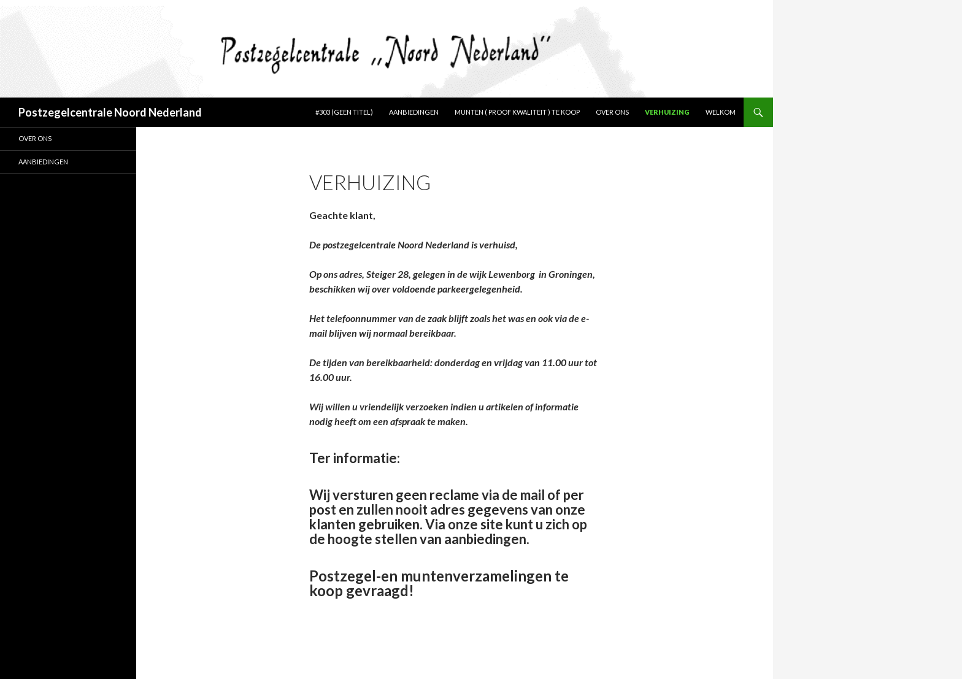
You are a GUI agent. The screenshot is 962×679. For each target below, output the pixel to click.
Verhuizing (667, 112)
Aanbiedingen (414, 112)
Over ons (612, 112)
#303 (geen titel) (344, 112)
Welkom (721, 112)
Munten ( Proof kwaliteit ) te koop (517, 112)
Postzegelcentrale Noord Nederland (110, 112)
